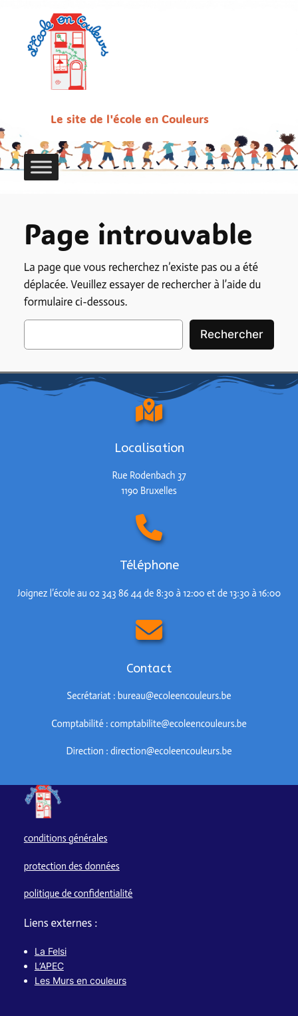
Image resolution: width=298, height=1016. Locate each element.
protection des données (72, 866)
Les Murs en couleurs (80, 980)
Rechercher (231, 334)
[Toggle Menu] (41, 166)
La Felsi (51, 951)
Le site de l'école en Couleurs (130, 118)
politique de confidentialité (78, 893)
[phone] (149, 534)
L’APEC (49, 965)
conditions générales (66, 838)
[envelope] (149, 636)
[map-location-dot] (149, 410)
